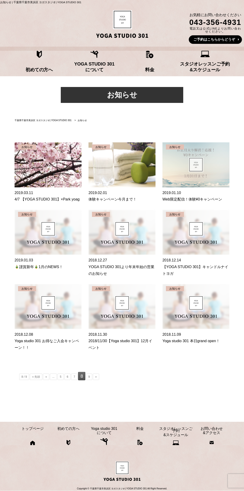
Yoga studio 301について (102, 65)
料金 (142, 67)
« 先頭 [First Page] (36, 376)
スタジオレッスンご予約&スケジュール (181, 65)
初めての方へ (63, 67)
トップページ (23, 67)
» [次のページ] (96, 376)
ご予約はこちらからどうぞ (214, 39)
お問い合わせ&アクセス (221, 65)
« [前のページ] (46, 376)
